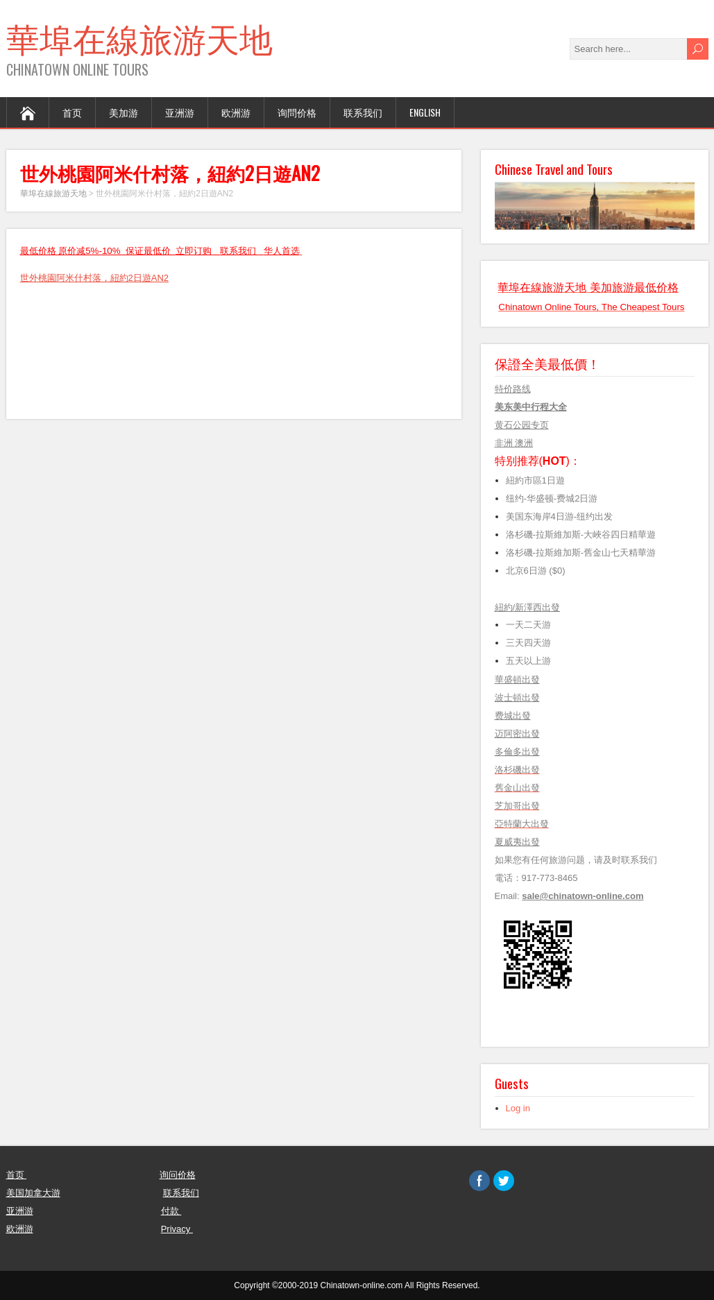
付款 (171, 1211)
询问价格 (178, 1175)
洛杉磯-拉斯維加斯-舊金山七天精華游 (581, 552)
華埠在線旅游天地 (139, 37)
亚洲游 (179, 112)
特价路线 (513, 389)
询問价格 (297, 112)
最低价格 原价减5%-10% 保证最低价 (98, 251)
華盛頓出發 (517, 679)
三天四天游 (528, 643)
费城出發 (513, 715)
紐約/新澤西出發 (528, 607)
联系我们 (362, 112)
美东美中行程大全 (531, 407)
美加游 (123, 112)
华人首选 (282, 251)
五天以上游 (532, 661)
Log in (518, 1108)
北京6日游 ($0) (536, 570)
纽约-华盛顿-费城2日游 (552, 498)
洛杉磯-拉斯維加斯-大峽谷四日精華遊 (581, 534)
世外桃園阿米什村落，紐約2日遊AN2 (94, 278)
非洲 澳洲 (514, 443)
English (425, 112)
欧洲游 (235, 112)
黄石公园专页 (522, 425)
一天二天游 (528, 624)
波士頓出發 (517, 697)
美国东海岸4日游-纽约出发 (562, 516)
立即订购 (194, 251)
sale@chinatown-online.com (582, 896)
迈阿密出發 (517, 733)
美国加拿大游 (33, 1193)
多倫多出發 (517, 751)
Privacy (177, 1229)
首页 (72, 112)
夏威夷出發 (517, 842)
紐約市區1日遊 (535, 480)
